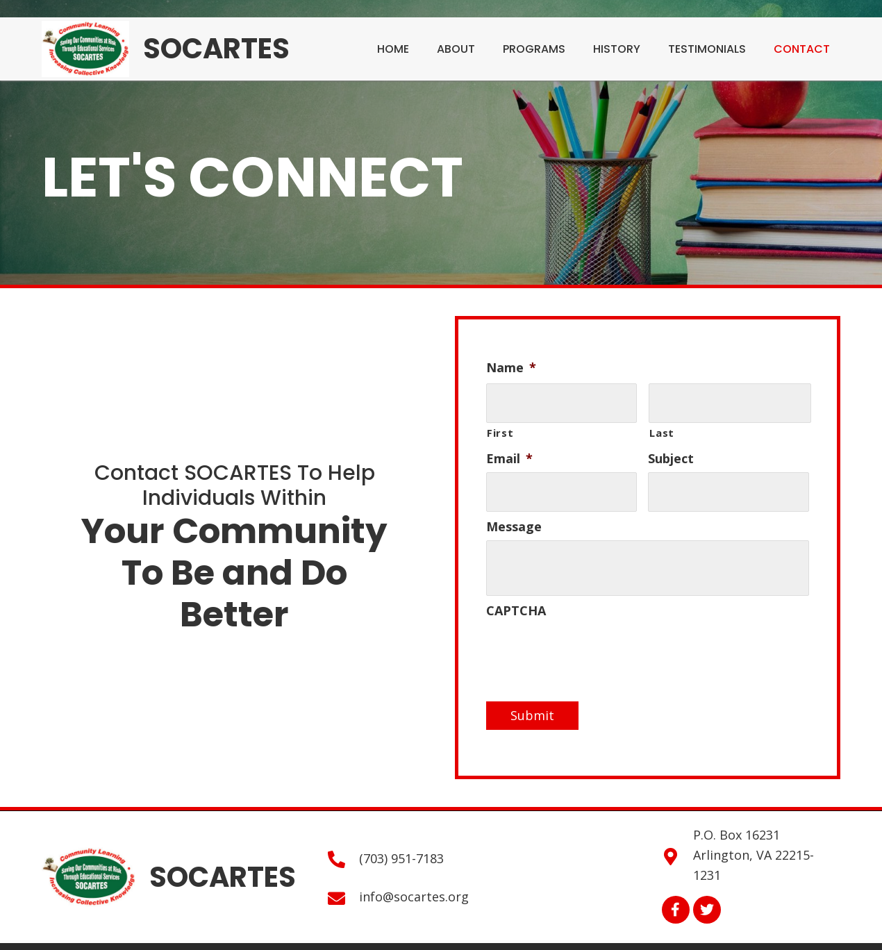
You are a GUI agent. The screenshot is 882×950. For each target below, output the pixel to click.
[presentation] (591, 645)
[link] (393, 47)
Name (511, 368)
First (500, 428)
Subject (671, 455)
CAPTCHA (516, 604)
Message (514, 520)
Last (661, 428)
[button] (676, 903)
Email (509, 455)
